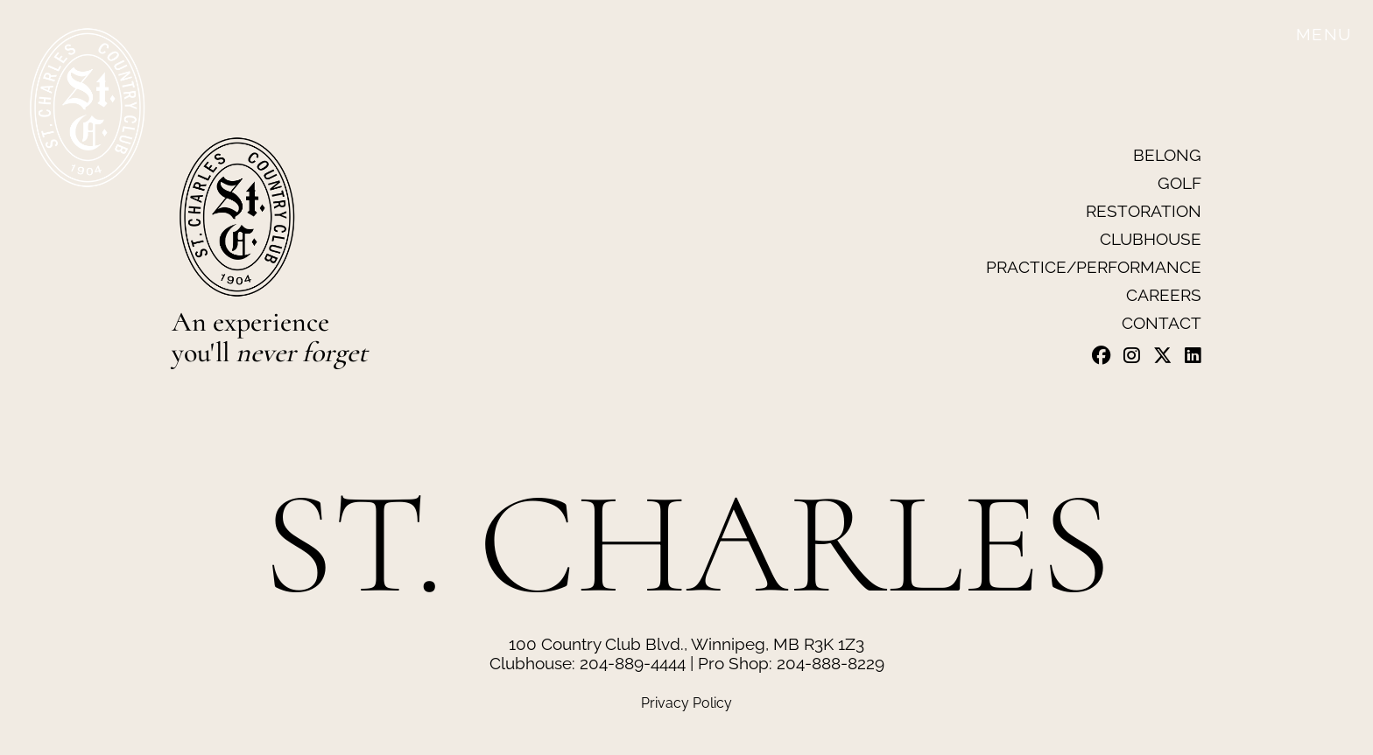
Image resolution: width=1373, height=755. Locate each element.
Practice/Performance (1093, 266)
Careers (1163, 294)
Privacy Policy (686, 703)
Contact (1161, 322)
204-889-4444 (633, 663)
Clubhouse (1150, 238)
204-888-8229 (830, 663)
